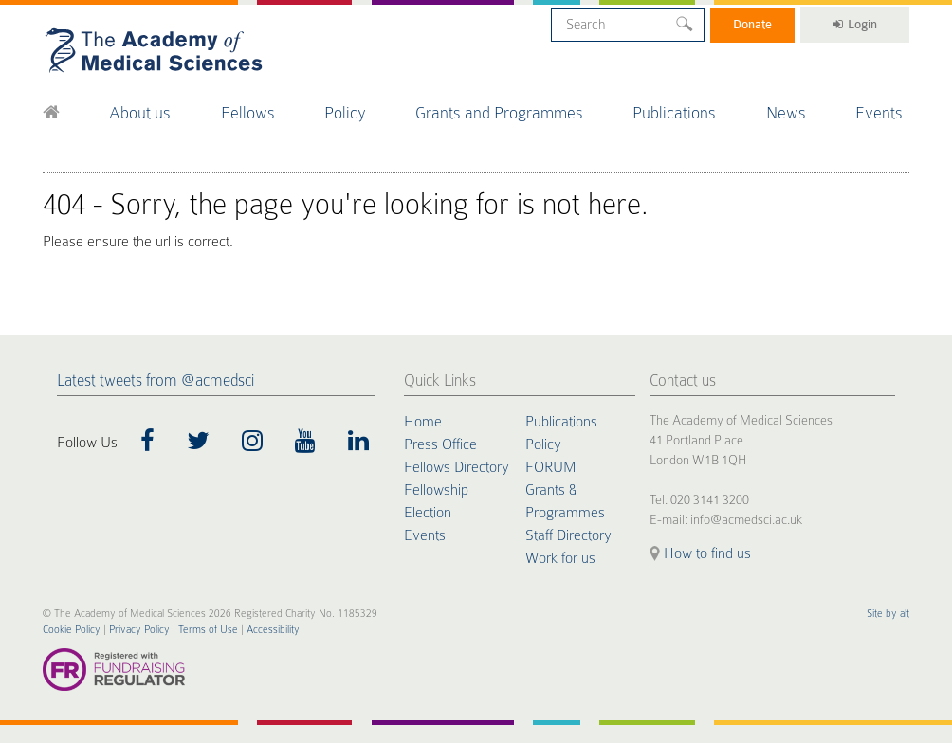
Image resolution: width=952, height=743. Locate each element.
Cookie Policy (72, 630)
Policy (345, 112)
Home (423, 421)
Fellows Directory (456, 467)
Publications (674, 112)
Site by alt (888, 613)
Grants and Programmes (499, 112)
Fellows (248, 112)
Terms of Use (208, 630)
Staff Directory (568, 535)
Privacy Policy (139, 630)
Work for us (560, 558)
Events (879, 112)
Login (855, 24)
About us (140, 112)
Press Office (440, 444)
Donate (752, 24)
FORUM (550, 467)
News (786, 112)
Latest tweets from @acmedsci (155, 381)
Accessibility (273, 630)
